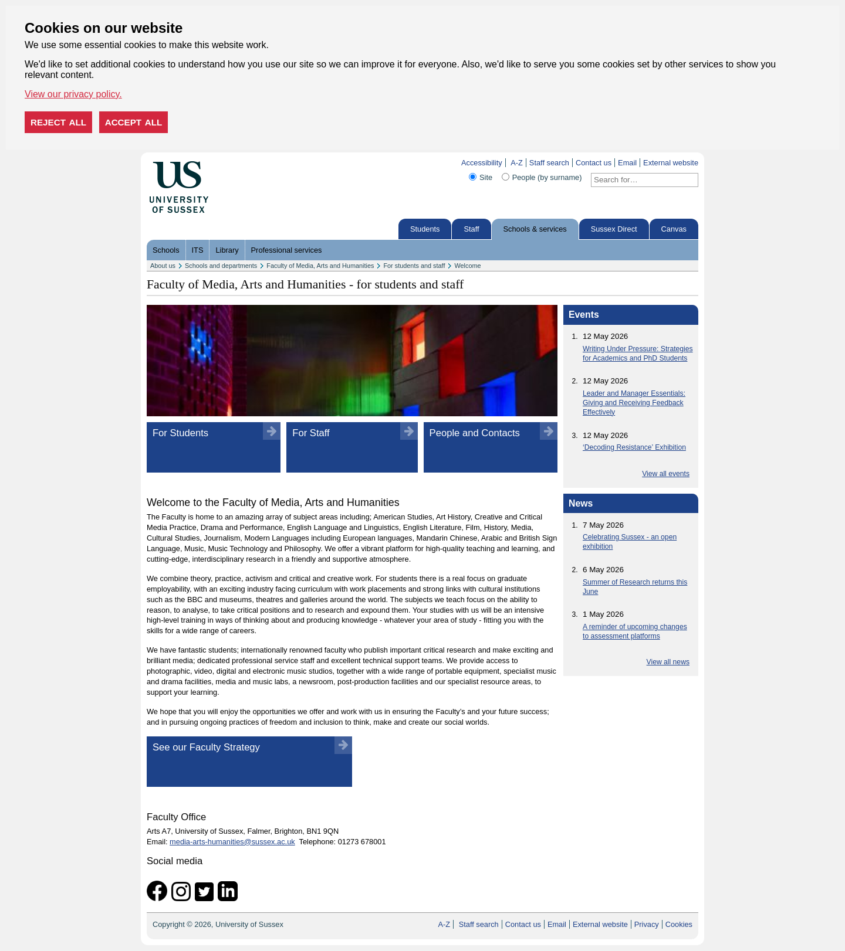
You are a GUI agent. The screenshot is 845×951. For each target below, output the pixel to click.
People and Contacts (475, 433)
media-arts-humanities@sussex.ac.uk (232, 841)
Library (226, 250)
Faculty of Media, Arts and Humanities (320, 265)
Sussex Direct (614, 229)
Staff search (549, 162)
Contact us (593, 162)
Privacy (646, 924)
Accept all (134, 122)
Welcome (467, 265)
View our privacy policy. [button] (73, 94)
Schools (166, 250)
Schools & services (535, 229)
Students (425, 229)
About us (162, 265)
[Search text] (637, 180)
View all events (665, 474)
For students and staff (414, 265)
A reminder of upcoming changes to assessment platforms (635, 631)
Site (485, 177)
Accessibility (481, 162)
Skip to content (233, 162)
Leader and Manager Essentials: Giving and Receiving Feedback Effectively (634, 402)
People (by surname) (547, 177)
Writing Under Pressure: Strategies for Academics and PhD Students (638, 353)
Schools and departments (221, 265)
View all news (668, 662)
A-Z (517, 162)
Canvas (674, 229)
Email (627, 162)
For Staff (310, 433)
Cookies (678, 924)
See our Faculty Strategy (206, 747)
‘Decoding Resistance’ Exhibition (634, 447)
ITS (198, 250)
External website (670, 162)
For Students (180, 433)
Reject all (58, 122)
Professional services (286, 250)
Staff (471, 229)
